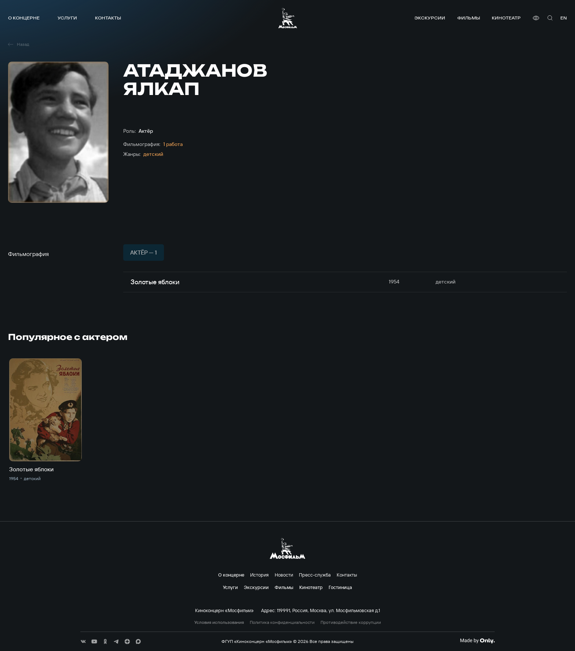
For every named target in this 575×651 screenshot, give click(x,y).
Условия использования (219, 622)
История (259, 575)
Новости (284, 575)
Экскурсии (429, 18)
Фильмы (468, 18)
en (563, 18)
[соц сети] (83, 641)
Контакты (108, 18)
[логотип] (287, 18)
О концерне (24, 18)
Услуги (67, 18)
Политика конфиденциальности (282, 622)
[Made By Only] (477, 641)
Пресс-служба (315, 575)
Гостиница (340, 587)
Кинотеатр (506, 18)
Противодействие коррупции (351, 622)
